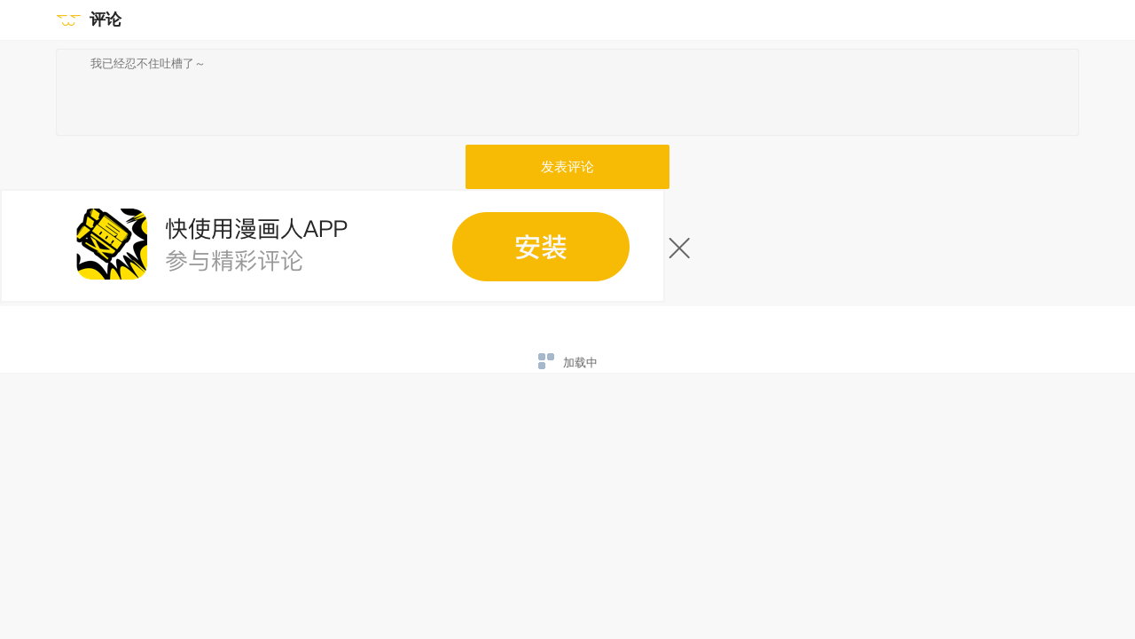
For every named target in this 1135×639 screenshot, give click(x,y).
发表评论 (567, 167)
